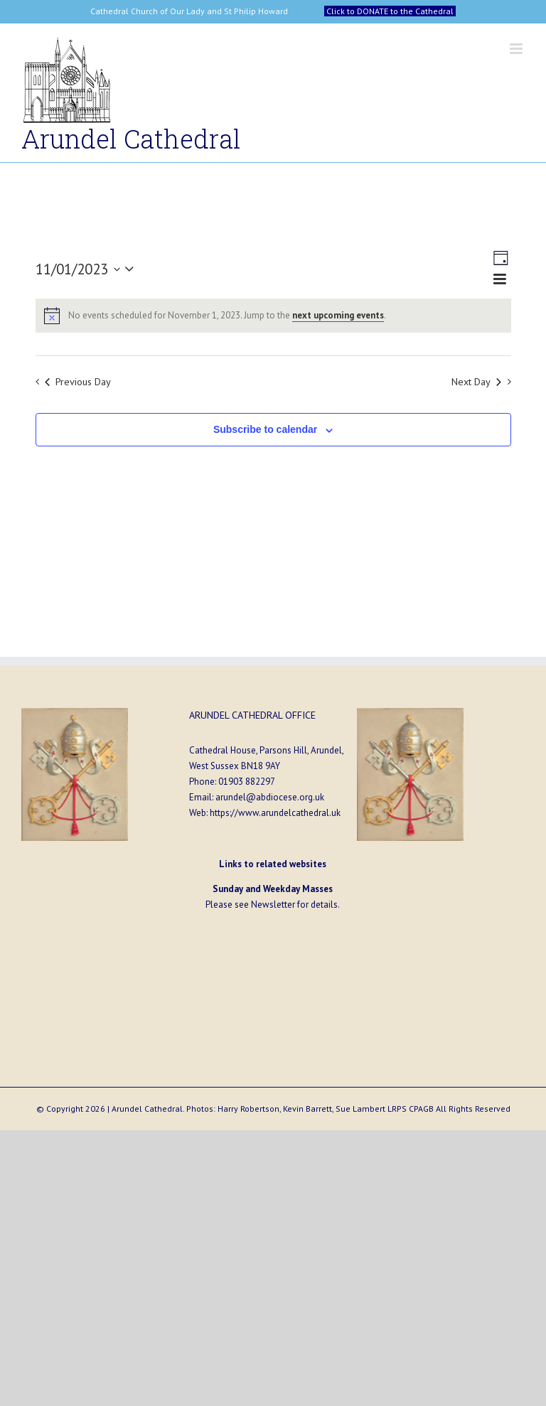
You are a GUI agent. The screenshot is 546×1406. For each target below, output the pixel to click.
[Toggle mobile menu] (517, 48)
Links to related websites (272, 864)
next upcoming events (338, 315)
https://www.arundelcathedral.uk (275, 813)
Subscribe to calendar (265, 429)
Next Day (476, 381)
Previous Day (78, 381)
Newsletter (273, 904)
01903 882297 (246, 782)
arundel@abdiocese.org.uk (269, 797)
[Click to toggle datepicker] (88, 269)
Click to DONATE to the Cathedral (390, 11)
